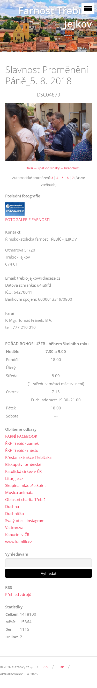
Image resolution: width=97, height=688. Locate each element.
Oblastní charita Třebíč (25, 499)
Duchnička (14, 513)
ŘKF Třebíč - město (21, 450)
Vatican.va (14, 527)
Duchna (12, 506)
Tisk (61, 667)
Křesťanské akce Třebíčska (28, 457)
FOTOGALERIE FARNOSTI (27, 219)
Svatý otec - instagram (24, 520)
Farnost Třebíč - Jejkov (55, 17)
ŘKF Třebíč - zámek (22, 443)
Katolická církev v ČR (23, 471)
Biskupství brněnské (23, 464)
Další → (31, 168)
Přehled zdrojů (18, 594)
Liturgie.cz (14, 478)
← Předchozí (69, 168)
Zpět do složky (49, 168)
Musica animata (19, 492)
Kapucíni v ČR (17, 534)
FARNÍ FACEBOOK (21, 436)
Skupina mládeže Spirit (25, 485)
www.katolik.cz (18, 541)
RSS (45, 667)
